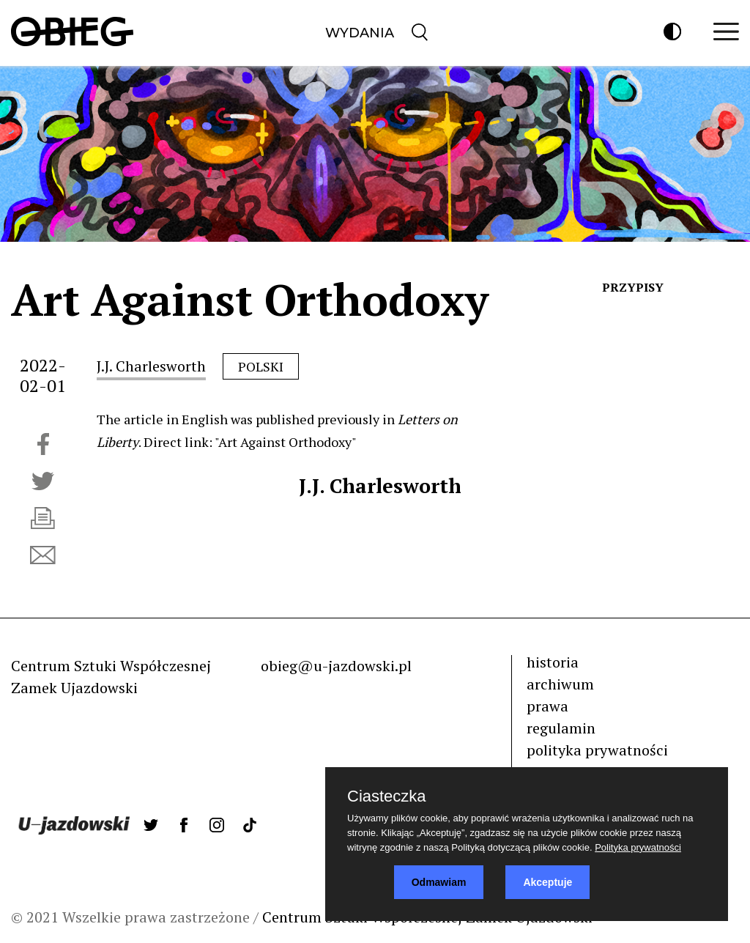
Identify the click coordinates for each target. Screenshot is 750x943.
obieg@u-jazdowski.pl (336, 666)
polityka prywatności (597, 750)
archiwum (560, 684)
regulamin (561, 728)
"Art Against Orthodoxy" (286, 442)
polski (260, 366)
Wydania (359, 33)
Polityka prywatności (638, 847)
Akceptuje (547, 882)
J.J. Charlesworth (151, 366)
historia (553, 662)
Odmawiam (439, 882)
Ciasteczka (386, 796)
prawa (547, 706)
